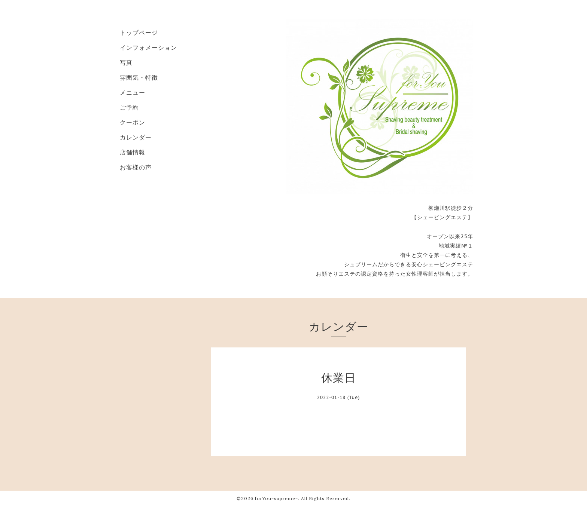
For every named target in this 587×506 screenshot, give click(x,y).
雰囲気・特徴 (139, 77)
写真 (126, 62)
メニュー (132, 92)
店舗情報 (132, 152)
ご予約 (129, 107)
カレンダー (136, 137)
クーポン (132, 122)
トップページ (139, 32)
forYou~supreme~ (276, 498)
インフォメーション (148, 47)
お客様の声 (136, 167)
